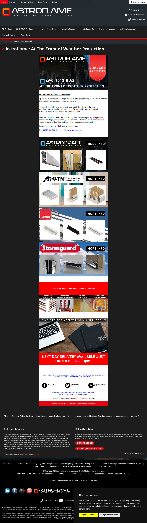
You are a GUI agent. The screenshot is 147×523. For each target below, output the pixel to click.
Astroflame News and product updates (87, 466)
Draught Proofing (108, 464)
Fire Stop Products (107, 29)
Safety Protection (92, 464)
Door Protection (9, 464)
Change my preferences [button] (109, 515)
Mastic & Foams (9, 35)
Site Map (93, 480)
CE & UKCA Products (25, 29)
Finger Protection (69, 29)
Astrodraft (26, 35)
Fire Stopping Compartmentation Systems (52, 466)
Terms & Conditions (58, 480)
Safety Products (87, 29)
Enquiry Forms (43, 2)
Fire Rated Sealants (59, 464)
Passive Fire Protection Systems (129, 464)
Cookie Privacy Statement (78, 480)
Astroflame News (7, 41)
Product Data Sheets (27, 2)
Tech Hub (108, 466)
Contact (54, 2)
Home (4, 2)
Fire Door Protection (48, 29)
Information (13, 2)
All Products (7, 29)
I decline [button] (93, 515)
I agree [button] (83, 515)
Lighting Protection (128, 29)
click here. (36, 454)
